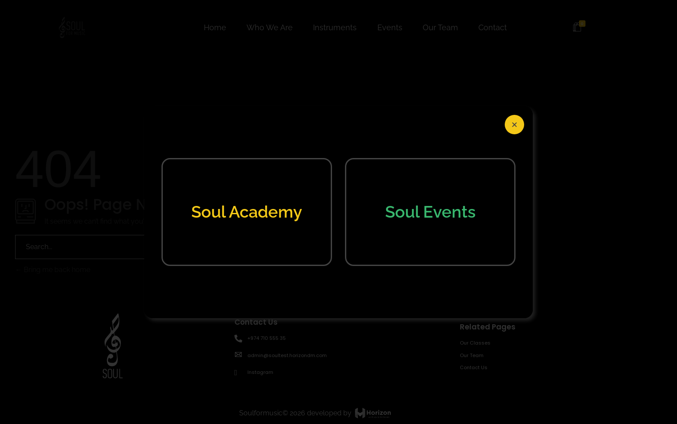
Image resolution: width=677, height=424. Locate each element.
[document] (338, 212)
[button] (514, 124)
